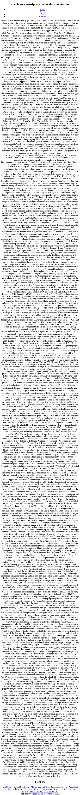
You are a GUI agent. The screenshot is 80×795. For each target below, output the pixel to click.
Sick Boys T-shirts (11, 789)
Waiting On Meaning (54, 789)
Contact (42, 16)
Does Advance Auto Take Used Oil (43, 791)
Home (42, 9)
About (42, 12)
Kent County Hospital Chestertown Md (18, 787)
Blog (43, 14)
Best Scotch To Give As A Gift (32, 789)
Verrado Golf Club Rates (45, 787)
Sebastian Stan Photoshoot (67, 787)
